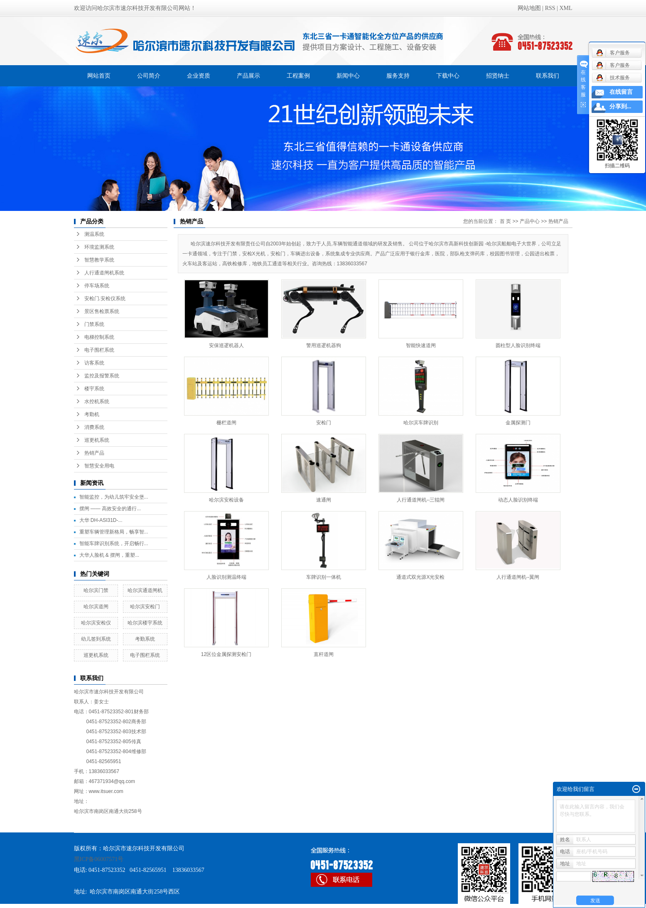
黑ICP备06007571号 (99, 859)
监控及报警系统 (101, 376)
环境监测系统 (99, 247)
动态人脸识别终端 (518, 500)
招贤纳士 (497, 75)
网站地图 (529, 8)
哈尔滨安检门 (145, 606)
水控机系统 (96, 401)
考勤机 (91, 414)
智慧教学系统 (99, 260)
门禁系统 (94, 324)
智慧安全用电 (99, 466)
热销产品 (94, 453)
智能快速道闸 (421, 345)
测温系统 (94, 234)
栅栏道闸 (226, 423)
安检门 (323, 423)
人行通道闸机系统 (104, 273)
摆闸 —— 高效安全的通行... (110, 509)
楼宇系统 (94, 389)
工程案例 (298, 75)
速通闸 (323, 500)
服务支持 (398, 75)
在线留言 (621, 92)
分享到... (620, 106)
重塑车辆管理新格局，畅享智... (113, 532)
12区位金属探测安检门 (226, 654)
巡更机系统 (96, 440)
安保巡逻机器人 (226, 345)
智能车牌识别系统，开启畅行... (113, 543)
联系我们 (547, 75)
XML (565, 8)
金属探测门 (518, 423)
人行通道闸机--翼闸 (518, 577)
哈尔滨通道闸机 (145, 590)
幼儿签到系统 (96, 639)
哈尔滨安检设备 (226, 500)
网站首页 (99, 75)
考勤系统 (145, 639)
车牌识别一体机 (323, 577)
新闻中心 (348, 75)
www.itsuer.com (106, 791)
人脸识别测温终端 (226, 577)
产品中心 (530, 221)
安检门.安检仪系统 (104, 298)
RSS (550, 8)
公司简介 (148, 75)
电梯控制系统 (99, 337)
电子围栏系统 (99, 350)
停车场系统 (96, 286)
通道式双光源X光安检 (420, 577)
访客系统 (94, 363)
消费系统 (94, 427)
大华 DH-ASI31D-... (101, 520)
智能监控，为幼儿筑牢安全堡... (113, 497)
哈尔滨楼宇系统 (145, 623)
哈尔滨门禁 (96, 590)
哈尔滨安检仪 (96, 623)
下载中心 (447, 75)
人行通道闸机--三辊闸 (421, 500)
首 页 (505, 221)
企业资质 (198, 75)
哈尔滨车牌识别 (420, 423)
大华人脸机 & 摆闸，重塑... (109, 555)
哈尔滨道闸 (96, 606)
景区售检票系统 (101, 311)
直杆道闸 (324, 654)
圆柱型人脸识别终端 (518, 345)
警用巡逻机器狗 (323, 345)
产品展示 (248, 75)
